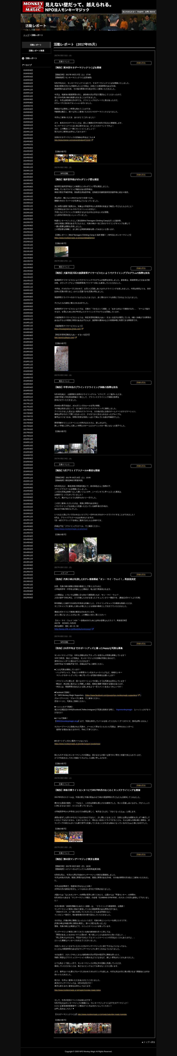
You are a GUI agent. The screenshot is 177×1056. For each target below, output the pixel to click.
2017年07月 (28, 416)
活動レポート (36, 45)
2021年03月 (28, 274)
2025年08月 (28, 103)
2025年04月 (28, 116)
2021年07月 (28, 261)
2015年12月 (28, 478)
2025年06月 (28, 109)
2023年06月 (28, 187)
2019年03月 (28, 352)
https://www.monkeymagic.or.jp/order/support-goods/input (77, 744)
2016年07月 (28, 455)
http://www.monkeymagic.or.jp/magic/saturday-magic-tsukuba (102, 1014)
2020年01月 (28, 319)
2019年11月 (28, 326)
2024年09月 (28, 138)
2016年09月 (28, 449)
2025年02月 (28, 122)
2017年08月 (28, 413)
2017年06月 (28, 420)
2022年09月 (28, 216)
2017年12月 (28, 400)
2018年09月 (28, 371)
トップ (26, 35)
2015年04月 (28, 504)
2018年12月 (28, 361)
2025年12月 (28, 90)
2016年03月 (28, 468)
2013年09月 (28, 565)
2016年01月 (28, 475)
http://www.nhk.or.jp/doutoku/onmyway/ (72, 629)
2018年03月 (28, 390)
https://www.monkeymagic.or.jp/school (70, 529)
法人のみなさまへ (129, 12)
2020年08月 (28, 297)
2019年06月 (28, 342)
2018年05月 (28, 384)
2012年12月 (28, 585)
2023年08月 (28, 180)
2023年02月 (28, 200)
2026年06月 (28, 70)
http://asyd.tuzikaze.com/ (64, 338)
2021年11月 (28, 248)
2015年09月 (28, 488)
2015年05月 (28, 500)
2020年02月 (28, 316)
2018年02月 (28, 394)
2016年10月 (28, 446)
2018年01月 (28, 397)
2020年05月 (28, 306)
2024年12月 (28, 128)
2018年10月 (28, 368)
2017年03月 (28, 429)
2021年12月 (28, 245)
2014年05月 (28, 539)
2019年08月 (28, 335)
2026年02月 (28, 83)
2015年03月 (28, 507)
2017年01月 (28, 436)
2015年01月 (28, 513)
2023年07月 (28, 183)
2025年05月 (28, 112)
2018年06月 (28, 381)
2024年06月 (28, 148)
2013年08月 (28, 568)
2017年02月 (28, 433)
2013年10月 (28, 562)
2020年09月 (28, 293)
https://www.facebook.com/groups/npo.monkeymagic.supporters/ (111, 695)
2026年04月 (28, 77)
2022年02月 (28, 238)
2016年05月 (28, 462)
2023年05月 (28, 190)
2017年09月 (28, 410)
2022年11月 (28, 209)
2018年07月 (28, 378)
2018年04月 (28, 387)
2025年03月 (28, 119)
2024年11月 (28, 132)
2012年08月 (28, 591)
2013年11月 (28, 559)
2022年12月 (28, 206)
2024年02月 (28, 161)
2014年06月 (28, 536)
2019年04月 (28, 348)
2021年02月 (28, 277)
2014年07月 (28, 533)
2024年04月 (28, 154)
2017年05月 (28, 423)
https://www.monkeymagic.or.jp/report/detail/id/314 (74, 238)
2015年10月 (28, 484)
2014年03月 (28, 546)
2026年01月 (28, 86)
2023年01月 (28, 203)
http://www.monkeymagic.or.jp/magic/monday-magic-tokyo (77, 990)
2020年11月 (28, 287)
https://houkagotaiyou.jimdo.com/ (67, 329)
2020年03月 (28, 313)
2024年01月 (28, 164)
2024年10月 (28, 135)
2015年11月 (28, 481)
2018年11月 (28, 365)
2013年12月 (28, 555)
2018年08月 (28, 374)
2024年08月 (28, 141)
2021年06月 (28, 264)
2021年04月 (28, 271)
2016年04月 (28, 465)
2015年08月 (28, 491)
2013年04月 (28, 575)
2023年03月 (28, 196)
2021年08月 (28, 258)
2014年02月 (28, 549)
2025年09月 (28, 99)
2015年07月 (28, 494)
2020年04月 (28, 310)
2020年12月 (28, 284)
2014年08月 (28, 530)
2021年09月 (28, 255)
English (140, 12)
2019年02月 (28, 355)
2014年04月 (28, 542)
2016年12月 (28, 439)
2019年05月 (28, 345)
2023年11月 (28, 171)
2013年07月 (28, 572)
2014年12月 (28, 517)
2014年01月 (28, 552)
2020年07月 (28, 300)
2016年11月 (28, 442)
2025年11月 (28, 93)
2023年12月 (28, 167)
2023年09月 (28, 177)
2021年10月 (28, 251)
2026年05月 (28, 73)
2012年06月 (28, 594)
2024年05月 (28, 151)
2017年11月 (28, 403)
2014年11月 (28, 520)
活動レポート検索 (36, 51)
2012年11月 (28, 588)
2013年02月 (28, 578)
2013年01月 (28, 581)
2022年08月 (28, 219)
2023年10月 (28, 174)
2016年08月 (28, 452)
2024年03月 (28, 158)
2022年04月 (28, 232)
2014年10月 (28, 523)
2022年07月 (28, 222)
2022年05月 (28, 229)
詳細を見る (141, 63)
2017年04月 (28, 426)
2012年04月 (28, 598)
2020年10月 (28, 290)
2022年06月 (28, 225)
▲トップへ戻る (148, 1042)
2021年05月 (28, 268)
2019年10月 (28, 329)
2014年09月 (28, 526)
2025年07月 (28, 106)
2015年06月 (28, 497)
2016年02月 (28, 471)
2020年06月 (28, 303)
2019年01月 (28, 358)
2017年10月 (28, 407)
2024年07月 (28, 145)
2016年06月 (28, 458)
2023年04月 (28, 193)
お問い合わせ (150, 12)
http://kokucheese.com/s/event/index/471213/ (72, 140)
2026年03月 (28, 80)
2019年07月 (28, 339)
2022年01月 (28, 242)
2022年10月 (28, 213)
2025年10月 (28, 96)
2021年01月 (28, 281)
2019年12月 (28, 323)
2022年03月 (28, 235)
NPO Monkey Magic (87, 1051)
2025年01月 (28, 125)
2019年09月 (28, 332)
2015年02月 (28, 510)
